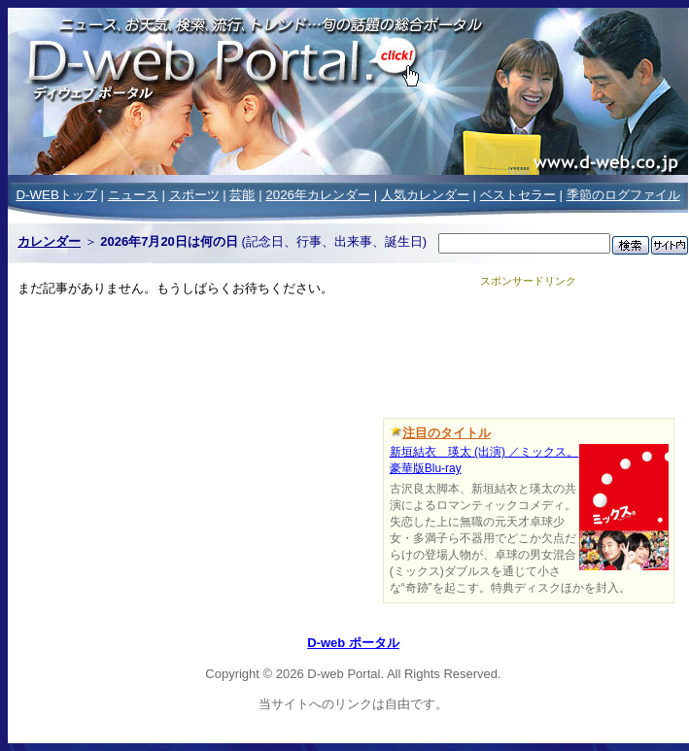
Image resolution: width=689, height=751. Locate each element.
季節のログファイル (623, 195)
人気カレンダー (425, 195)
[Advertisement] (528, 349)
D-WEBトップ (56, 195)
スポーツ (194, 195)
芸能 (242, 195)
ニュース (133, 195)
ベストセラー (518, 195)
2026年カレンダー (317, 195)
